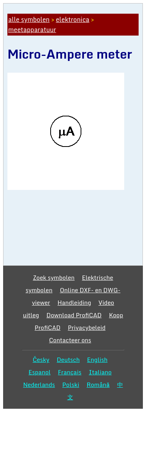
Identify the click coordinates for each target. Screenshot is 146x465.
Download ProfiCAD (74, 315)
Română (98, 384)
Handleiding (74, 302)
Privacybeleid (87, 327)
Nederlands (39, 384)
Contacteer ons (70, 340)
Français (69, 372)
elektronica (72, 19)
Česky (41, 359)
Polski (70, 384)
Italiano (100, 372)
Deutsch (68, 359)
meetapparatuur (32, 30)
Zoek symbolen (53, 277)
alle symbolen (28, 19)
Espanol (39, 372)
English (97, 359)
